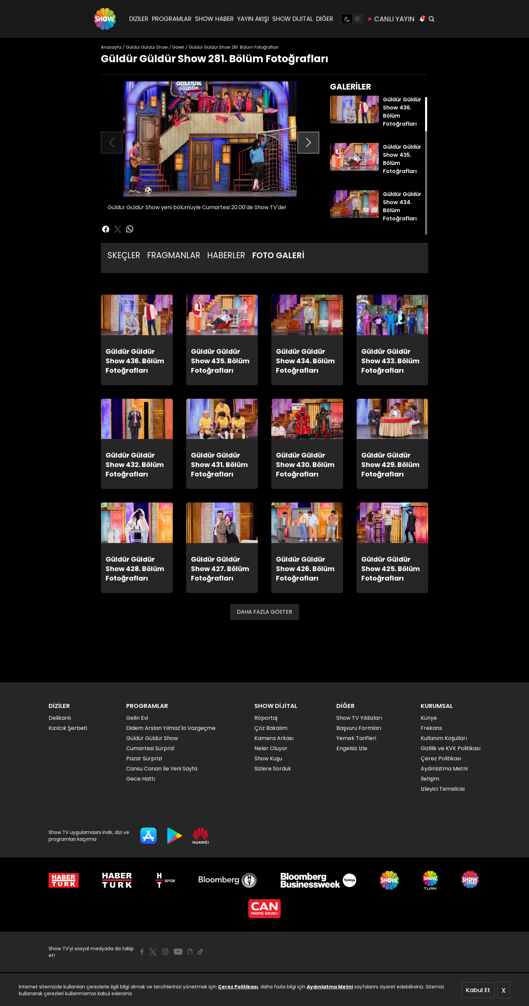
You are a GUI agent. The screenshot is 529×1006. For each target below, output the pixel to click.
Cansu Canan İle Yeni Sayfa (161, 768)
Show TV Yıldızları (359, 718)
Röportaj (265, 718)
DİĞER (324, 19)
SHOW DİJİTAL (292, 19)
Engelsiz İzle (351, 748)
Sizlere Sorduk (272, 768)
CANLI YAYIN (391, 19)
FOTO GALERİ (278, 255)
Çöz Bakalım (270, 728)
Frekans (431, 728)
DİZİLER (138, 19)
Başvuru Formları (358, 728)
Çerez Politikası (238, 986)
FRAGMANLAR (173, 255)
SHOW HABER (214, 19)
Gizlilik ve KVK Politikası (450, 748)
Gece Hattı (140, 779)
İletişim (430, 779)
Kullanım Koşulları (444, 738)
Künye (429, 718)
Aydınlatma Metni (330, 986)
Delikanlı (60, 718)
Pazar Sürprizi (144, 758)
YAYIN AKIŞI (253, 19)
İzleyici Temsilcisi (443, 789)
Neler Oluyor (270, 748)
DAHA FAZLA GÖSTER (264, 612)
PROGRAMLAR (172, 19)
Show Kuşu (268, 758)
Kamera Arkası (274, 738)
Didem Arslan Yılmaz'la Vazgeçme (171, 728)
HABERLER (226, 255)
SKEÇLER (124, 255)
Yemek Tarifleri (356, 738)
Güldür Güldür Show (152, 738)
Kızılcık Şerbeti (68, 728)
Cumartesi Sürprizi (150, 748)
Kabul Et (478, 990)
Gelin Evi (137, 718)
